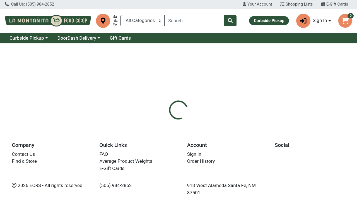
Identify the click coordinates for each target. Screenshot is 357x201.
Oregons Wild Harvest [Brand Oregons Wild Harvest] (229, 148)
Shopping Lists (296, 4)
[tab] (164, 125)
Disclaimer (191, 125)
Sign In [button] (311, 21)
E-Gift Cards (334, 4)
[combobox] (194, 20)
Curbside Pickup (26, 38)
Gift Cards (120, 38)
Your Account (257, 4)
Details (164, 125)
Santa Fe (115, 21)
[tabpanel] (253, 153)
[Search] (194, 20)
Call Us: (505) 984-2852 (29, 4)
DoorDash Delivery (76, 38)
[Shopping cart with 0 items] (345, 21)
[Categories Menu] (142, 20)
